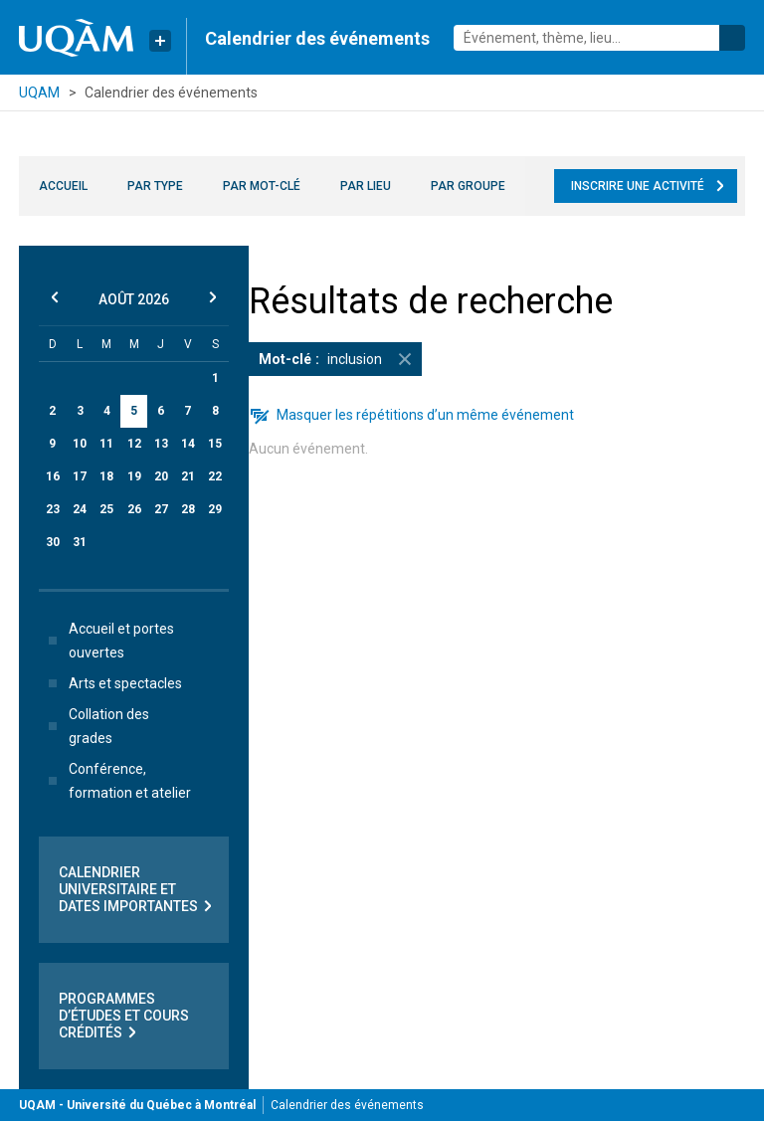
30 (53, 542)
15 (215, 444)
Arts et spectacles (111, 683)
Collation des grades (95, 726)
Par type (155, 186)
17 (80, 476)
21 (188, 476)
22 (215, 476)
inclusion (340, 359)
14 (188, 444)
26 (134, 509)
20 (161, 476)
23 (53, 509)
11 (106, 444)
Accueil (63, 186)
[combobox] (599, 38)
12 (134, 444)
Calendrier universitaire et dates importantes (137, 889)
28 (188, 509)
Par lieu (365, 186)
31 (80, 542)
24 (80, 509)
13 (161, 444)
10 (80, 444)
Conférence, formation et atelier (116, 781)
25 (106, 509)
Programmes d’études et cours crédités (124, 1016)
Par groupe (468, 186)
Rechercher (732, 38)
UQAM (39, 92)
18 (106, 476)
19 (134, 476)
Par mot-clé (261, 186)
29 (215, 509)
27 (161, 509)
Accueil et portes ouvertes (107, 640)
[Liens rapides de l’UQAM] (160, 41)
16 (53, 476)
